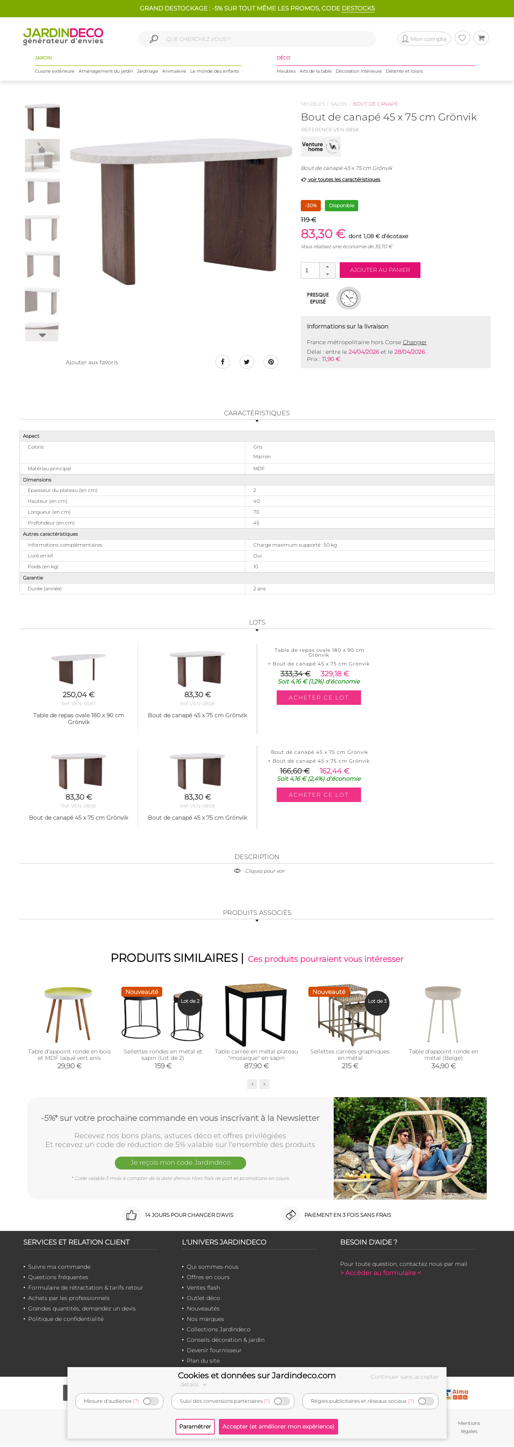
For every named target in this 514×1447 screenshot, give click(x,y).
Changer (415, 342)
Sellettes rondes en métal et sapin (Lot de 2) (163, 1056)
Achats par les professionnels (69, 1298)
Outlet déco (203, 1298)
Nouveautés (203, 1309)
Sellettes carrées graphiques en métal (350, 1056)
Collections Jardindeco (219, 1330)
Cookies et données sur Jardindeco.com (257, 1375)
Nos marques (205, 1319)
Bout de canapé (375, 104)
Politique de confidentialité (66, 1319)
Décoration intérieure (359, 72)
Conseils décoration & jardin (226, 1340)
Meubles (286, 72)
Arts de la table (316, 72)
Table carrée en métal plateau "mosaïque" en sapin (256, 1056)
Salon (338, 104)
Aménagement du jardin (106, 72)
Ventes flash (203, 1288)
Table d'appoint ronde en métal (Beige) (443, 1056)
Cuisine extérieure (55, 72)
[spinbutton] (317, 270)
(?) (136, 1401)
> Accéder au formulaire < (380, 1274)
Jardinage (147, 72)
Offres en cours (208, 1278)
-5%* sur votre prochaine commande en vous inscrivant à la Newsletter (180, 1118)
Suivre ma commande (59, 1267)
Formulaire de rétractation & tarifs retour (85, 1288)
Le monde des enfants (214, 72)
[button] (327, 267)
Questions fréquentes (58, 1278)
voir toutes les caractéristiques (341, 179)
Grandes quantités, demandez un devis (82, 1309)
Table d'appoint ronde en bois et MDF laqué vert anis (69, 1056)
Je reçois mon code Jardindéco (180, 1165)
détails (194, 1384)
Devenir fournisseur (214, 1351)
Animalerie (174, 72)
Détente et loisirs (404, 72)
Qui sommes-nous (213, 1267)
